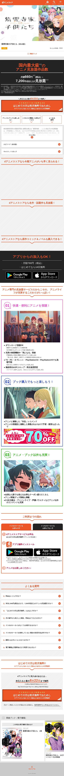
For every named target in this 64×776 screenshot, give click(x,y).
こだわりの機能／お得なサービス (31, 119)
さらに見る (32, 136)
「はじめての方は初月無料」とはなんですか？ (22, 611)
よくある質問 (52, 119)
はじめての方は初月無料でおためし (32, 106)
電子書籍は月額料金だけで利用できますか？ (21, 647)
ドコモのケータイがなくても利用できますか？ (22, 625)
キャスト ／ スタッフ (10, 151)
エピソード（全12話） (32, 144)
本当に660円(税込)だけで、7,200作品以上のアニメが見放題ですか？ (29, 603)
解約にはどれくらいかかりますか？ (18, 640)
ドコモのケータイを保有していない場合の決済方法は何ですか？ (28, 633)
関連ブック (32, 54)
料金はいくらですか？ (13, 596)
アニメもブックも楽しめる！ (10, 119)
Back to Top (32, 768)
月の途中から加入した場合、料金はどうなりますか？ (24, 618)
